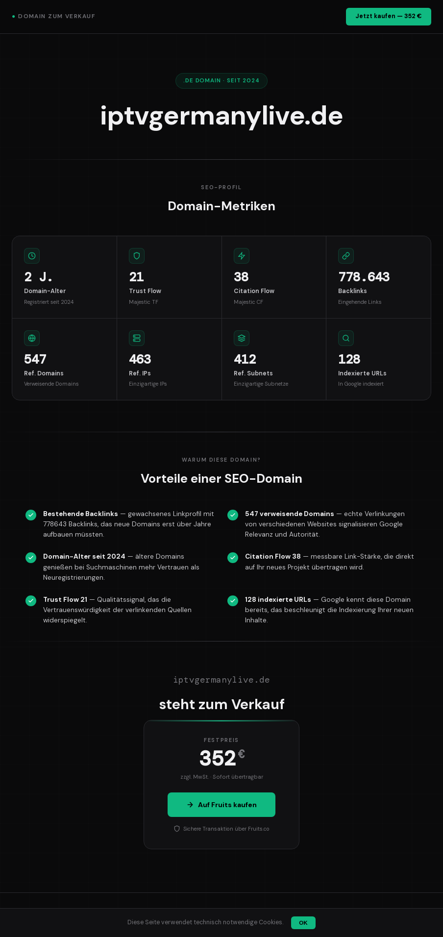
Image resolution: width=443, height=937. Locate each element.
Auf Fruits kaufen (221, 804)
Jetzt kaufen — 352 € (388, 16)
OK (303, 923)
